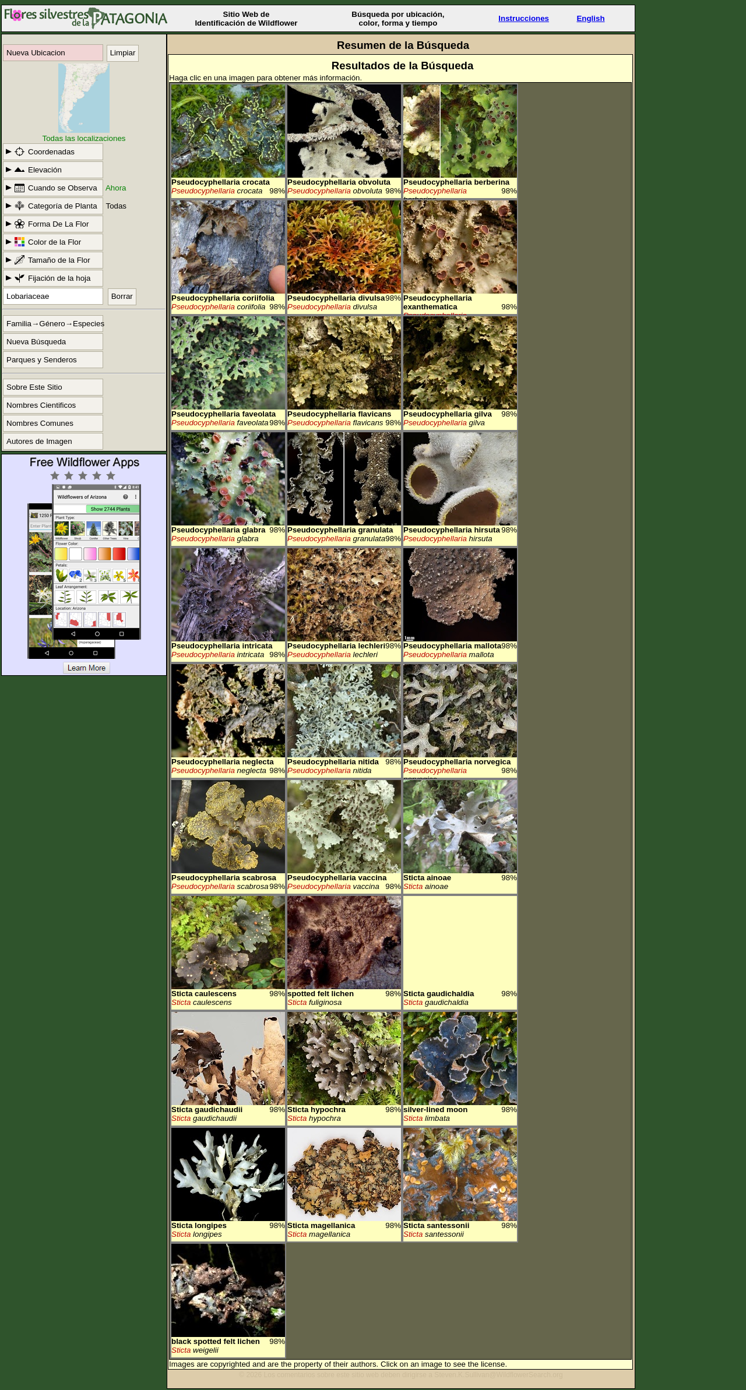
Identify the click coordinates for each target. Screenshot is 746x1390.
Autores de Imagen (39, 441)
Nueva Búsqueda (36, 341)
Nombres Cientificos (41, 405)
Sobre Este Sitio (34, 387)
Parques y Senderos (41, 359)
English (590, 18)
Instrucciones (523, 18)
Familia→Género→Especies (54, 323)
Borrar (122, 296)
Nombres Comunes (39, 423)
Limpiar (123, 52)
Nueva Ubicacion (35, 52)
